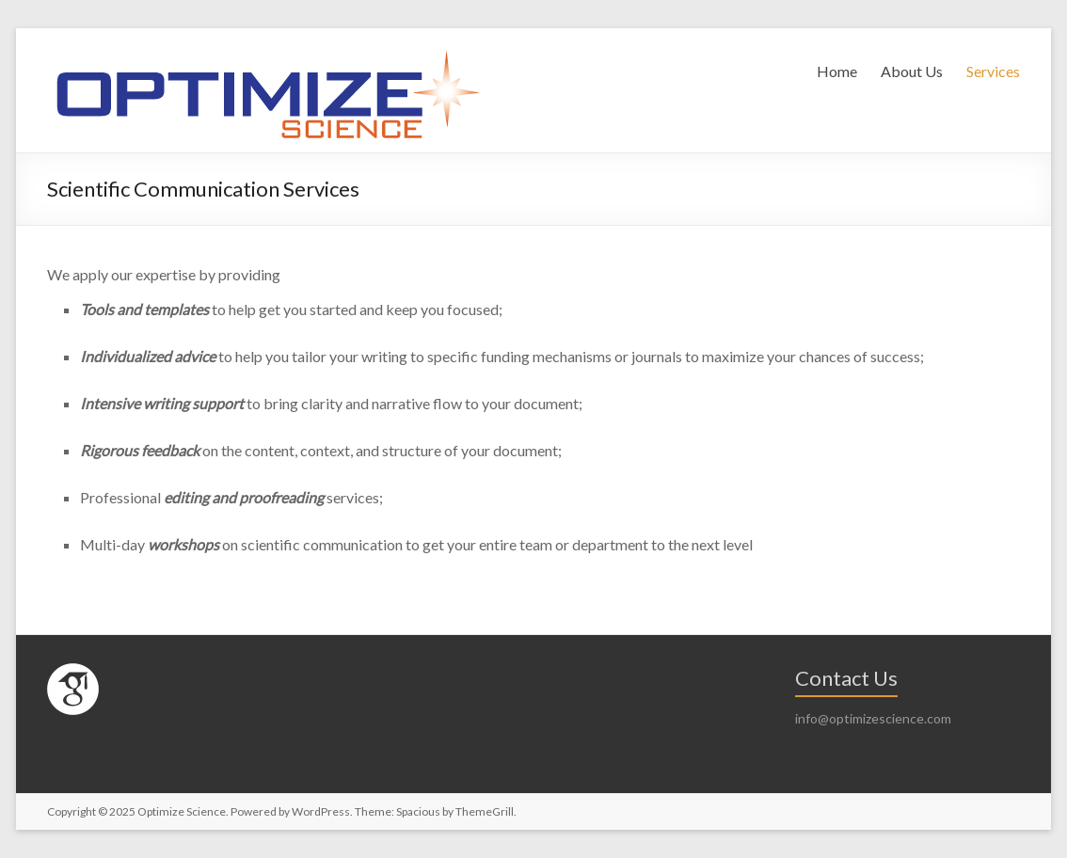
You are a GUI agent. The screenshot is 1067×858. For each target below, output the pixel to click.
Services (993, 71)
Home (837, 71)
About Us (912, 71)
